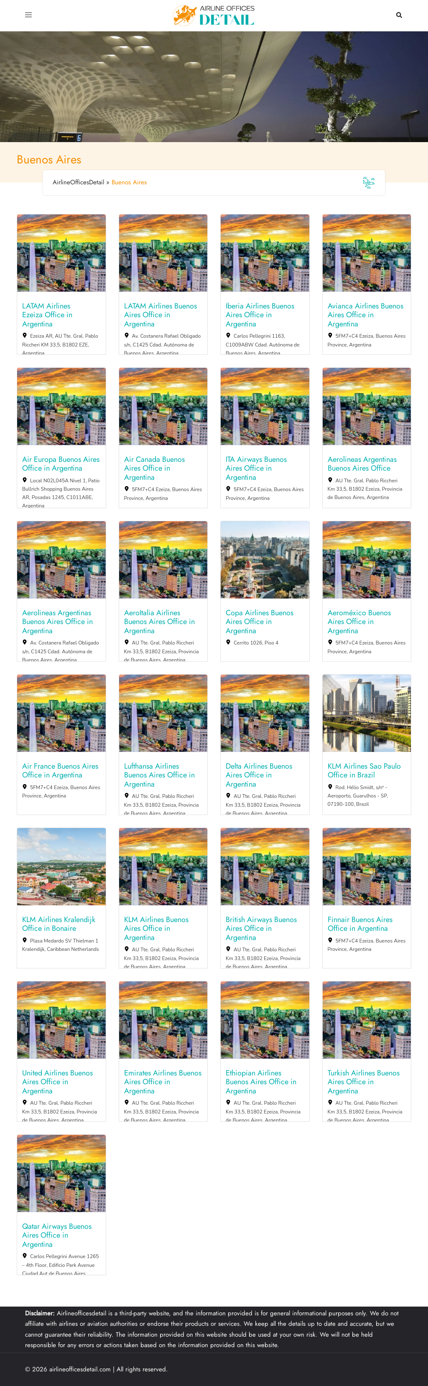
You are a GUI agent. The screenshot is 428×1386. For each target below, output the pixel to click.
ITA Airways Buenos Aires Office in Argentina (256, 468)
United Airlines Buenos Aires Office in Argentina (57, 1082)
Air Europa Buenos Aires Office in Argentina (60, 464)
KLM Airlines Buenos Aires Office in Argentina (156, 929)
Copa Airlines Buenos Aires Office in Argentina (259, 622)
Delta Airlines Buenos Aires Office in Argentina (259, 775)
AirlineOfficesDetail (78, 182)
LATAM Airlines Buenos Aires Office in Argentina (160, 315)
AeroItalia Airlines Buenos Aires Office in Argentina (159, 622)
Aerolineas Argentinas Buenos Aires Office (362, 464)
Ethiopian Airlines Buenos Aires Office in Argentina (261, 1082)
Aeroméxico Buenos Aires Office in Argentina (359, 622)
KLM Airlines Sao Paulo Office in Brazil (364, 771)
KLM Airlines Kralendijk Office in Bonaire (58, 924)
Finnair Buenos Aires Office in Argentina (360, 924)
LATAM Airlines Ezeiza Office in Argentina (47, 315)
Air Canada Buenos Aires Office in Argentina (154, 468)
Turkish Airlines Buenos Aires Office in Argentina (364, 1082)
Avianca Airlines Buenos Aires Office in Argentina (365, 315)
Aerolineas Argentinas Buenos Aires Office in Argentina (57, 622)
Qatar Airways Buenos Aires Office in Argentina (57, 1235)
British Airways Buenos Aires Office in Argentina (261, 929)
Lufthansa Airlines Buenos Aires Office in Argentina (159, 775)
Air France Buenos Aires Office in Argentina (60, 771)
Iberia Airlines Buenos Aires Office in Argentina (260, 315)
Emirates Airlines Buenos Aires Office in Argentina (162, 1082)
